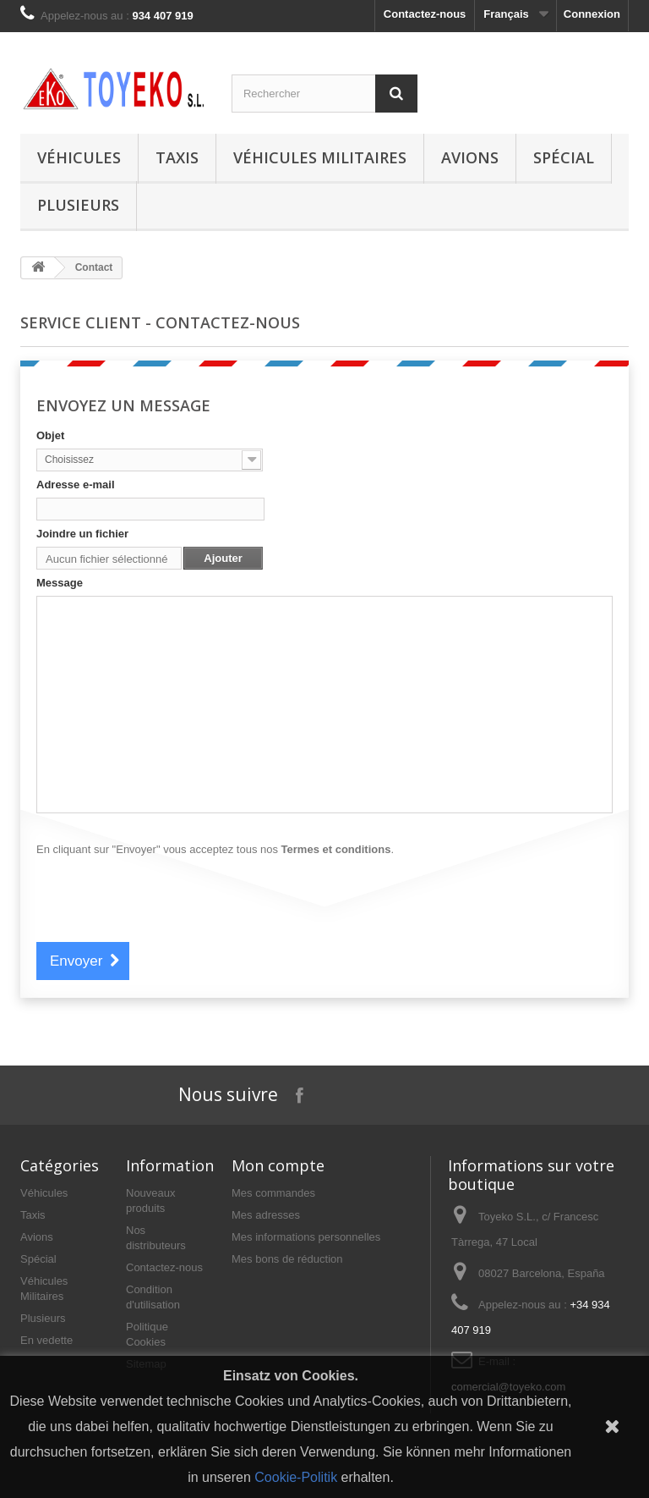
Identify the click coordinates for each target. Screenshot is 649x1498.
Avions (470, 157)
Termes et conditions (336, 849)
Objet (50, 435)
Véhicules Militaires (319, 157)
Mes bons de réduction (287, 1259)
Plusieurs (78, 205)
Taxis (177, 157)
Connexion (592, 14)
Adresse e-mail (75, 484)
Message (59, 582)
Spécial (563, 157)
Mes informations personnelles (306, 1237)
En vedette (46, 1340)
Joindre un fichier (82, 533)
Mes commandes (273, 1193)
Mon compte (278, 1165)
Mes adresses (266, 1215)
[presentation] (164, 898)
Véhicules (79, 157)
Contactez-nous (425, 14)
